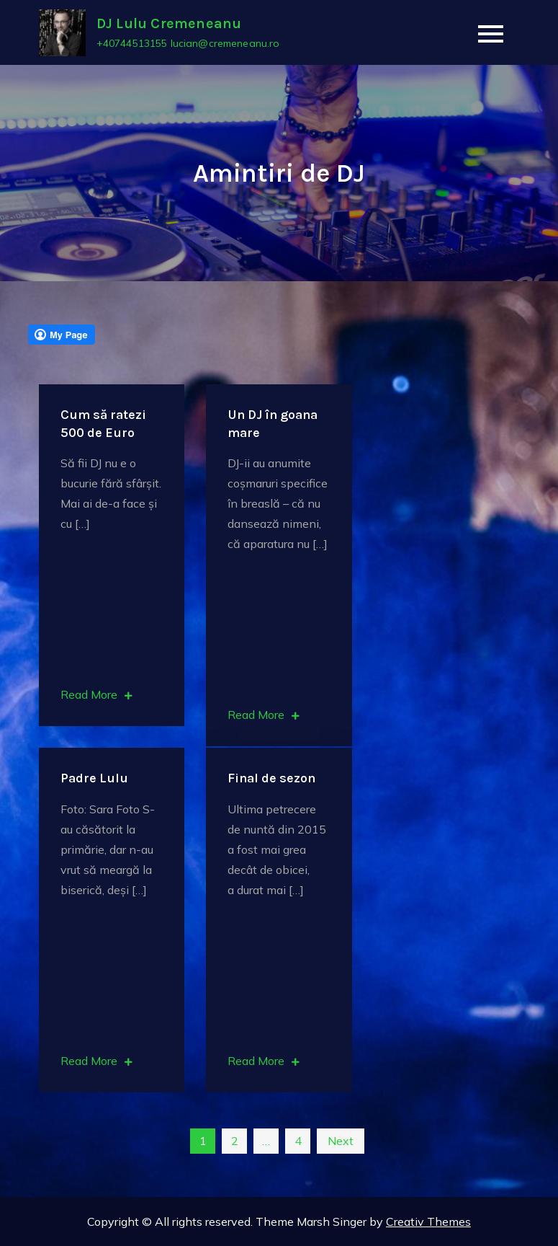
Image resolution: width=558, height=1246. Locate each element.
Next (341, 1141)
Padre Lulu (94, 778)
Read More (96, 694)
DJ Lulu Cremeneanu (169, 23)
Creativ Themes (428, 1221)
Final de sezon (271, 778)
